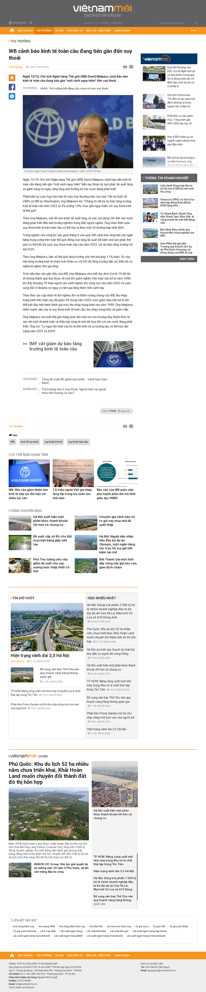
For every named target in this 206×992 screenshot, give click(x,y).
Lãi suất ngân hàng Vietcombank (146, 935)
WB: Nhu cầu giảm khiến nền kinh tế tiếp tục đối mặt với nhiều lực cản (28, 494)
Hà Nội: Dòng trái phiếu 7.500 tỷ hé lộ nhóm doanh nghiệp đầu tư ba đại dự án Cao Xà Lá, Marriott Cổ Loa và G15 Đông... (115, 883)
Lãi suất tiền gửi (119, 931)
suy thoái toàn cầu (78, 442)
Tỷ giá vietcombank (24, 931)
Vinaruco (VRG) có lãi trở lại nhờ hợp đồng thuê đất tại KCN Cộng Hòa (177, 202)
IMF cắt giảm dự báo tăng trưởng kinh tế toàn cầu (55, 346)
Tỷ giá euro (142, 926)
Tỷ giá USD (159, 926)
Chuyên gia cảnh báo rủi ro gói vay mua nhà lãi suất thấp (117, 521)
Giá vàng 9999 (46, 926)
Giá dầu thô (96, 926)
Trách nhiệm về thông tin (21, 987)
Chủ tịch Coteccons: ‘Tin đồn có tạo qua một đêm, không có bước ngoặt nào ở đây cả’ (181, 101)
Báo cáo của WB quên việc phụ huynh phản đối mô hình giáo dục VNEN (116, 494)
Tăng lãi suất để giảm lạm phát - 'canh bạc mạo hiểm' (74, 381)
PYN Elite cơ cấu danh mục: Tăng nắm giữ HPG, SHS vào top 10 (180, 119)
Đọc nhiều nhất (102, 598)
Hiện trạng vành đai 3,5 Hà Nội (40, 655)
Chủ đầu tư (74, 30)
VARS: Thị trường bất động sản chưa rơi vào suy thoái (74, 88)
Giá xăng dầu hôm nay (72, 926)
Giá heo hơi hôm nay (119, 926)
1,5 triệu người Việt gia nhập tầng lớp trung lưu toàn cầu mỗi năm (72, 494)
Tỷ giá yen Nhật (179, 926)
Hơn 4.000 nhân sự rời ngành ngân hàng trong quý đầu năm (181, 140)
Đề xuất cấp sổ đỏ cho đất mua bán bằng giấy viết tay (52, 540)
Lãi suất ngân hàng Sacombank (31, 935)
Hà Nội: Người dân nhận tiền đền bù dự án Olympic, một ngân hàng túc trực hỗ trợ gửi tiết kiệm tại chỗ (117, 544)
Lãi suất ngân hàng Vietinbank (105, 935)
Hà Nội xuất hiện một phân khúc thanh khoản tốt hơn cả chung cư (50, 521)
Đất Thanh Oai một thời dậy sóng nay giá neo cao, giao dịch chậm (118, 563)
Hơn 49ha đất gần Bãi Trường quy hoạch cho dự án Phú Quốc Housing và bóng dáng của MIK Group (176, 248)
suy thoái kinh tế (53, 442)
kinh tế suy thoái (29, 442)
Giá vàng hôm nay (23, 926)
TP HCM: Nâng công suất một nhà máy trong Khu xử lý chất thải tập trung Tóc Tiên (109, 685)
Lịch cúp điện (48, 931)
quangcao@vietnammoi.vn (162, 970)
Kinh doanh (122, 30)
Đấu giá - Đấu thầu (98, 30)
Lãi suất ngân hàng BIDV (68, 935)
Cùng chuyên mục (26, 511)
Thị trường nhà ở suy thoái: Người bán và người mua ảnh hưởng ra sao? (74, 391)
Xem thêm (187, 258)
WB (13, 442)
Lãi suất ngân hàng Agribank (149, 931)
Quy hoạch (25, 30)
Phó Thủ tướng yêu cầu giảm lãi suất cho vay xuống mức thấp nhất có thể (51, 565)
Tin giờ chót (23, 598)
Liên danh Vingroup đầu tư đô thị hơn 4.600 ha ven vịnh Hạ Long (177, 188)
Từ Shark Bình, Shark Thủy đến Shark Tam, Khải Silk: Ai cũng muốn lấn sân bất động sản (177, 218)
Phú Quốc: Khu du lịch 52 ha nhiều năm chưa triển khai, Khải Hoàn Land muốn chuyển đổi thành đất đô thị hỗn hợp (48, 773)
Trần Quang (15, 66)
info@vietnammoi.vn (26, 984)
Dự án (60, 30)
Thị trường (44, 30)
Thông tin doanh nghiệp (167, 178)
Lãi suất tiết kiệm (96, 931)
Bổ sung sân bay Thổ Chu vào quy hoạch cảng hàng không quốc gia (59, 673)
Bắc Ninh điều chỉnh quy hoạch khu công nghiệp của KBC (177, 232)
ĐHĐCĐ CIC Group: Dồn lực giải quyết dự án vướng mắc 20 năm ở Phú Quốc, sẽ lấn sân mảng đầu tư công (61, 868)
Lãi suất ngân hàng (71, 931)
